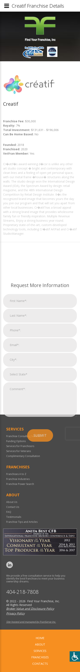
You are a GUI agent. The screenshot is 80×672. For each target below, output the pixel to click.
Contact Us (12, 507)
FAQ (8, 512)
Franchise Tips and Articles (22, 522)
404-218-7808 (22, 591)
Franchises (40, 657)
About (40, 644)
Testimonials (13, 517)
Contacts (40, 664)
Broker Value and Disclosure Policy (30, 609)
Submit (40, 490)
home (40, 638)
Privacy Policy (15, 613)
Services (40, 651)
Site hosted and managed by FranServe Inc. (31, 622)
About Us (11, 502)
